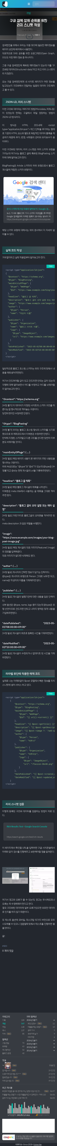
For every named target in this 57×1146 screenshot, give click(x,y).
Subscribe (37, 1144)
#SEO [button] (4, 946)
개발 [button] (28, 13)
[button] (42, 1115)
